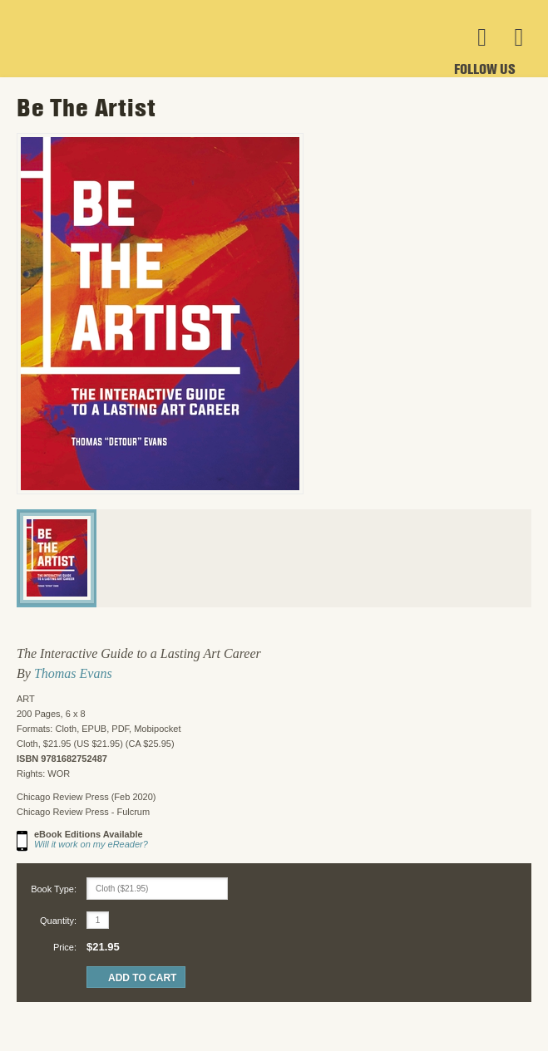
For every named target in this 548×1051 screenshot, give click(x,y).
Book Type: (54, 889)
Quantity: (58, 921)
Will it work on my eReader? (91, 844)
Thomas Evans (73, 673)
